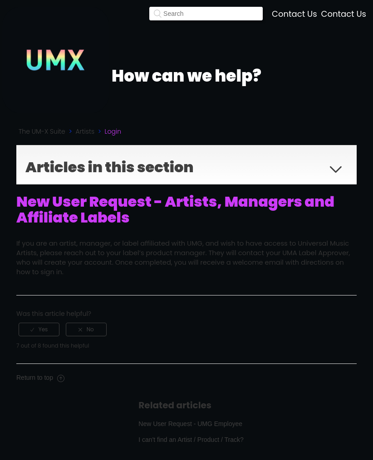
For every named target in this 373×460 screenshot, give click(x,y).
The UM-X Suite (42, 131)
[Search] (206, 13)
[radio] (39, 329)
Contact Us (294, 13)
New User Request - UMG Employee (190, 423)
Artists (84, 131)
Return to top (40, 377)
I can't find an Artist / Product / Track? (190, 439)
